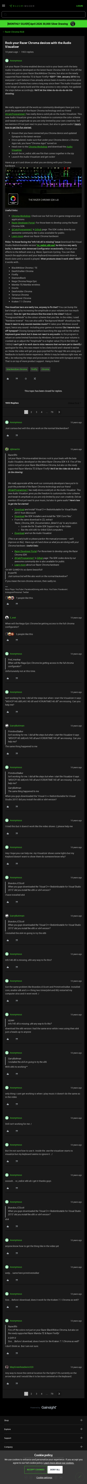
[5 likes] (19, 634)
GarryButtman (17, 725)
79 (52, 411)
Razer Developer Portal (23, 222)
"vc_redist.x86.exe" (45, 245)
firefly (34, 369)
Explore (43, 1429)
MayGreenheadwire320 (21, 1367)
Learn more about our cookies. (59, 1462)
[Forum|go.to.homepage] (21, 6)
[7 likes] (19, 598)
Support (43, 1438)
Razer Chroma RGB (14, 31)
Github (38, 229)
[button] (3, 6)
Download (19, 509)
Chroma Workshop (38, 146)
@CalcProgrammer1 (15, 113)
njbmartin (15, 449)
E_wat (13, 617)
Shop (43, 1420)
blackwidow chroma (17, 369)
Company (43, 1446)
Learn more (17, 236)
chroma (45, 369)
